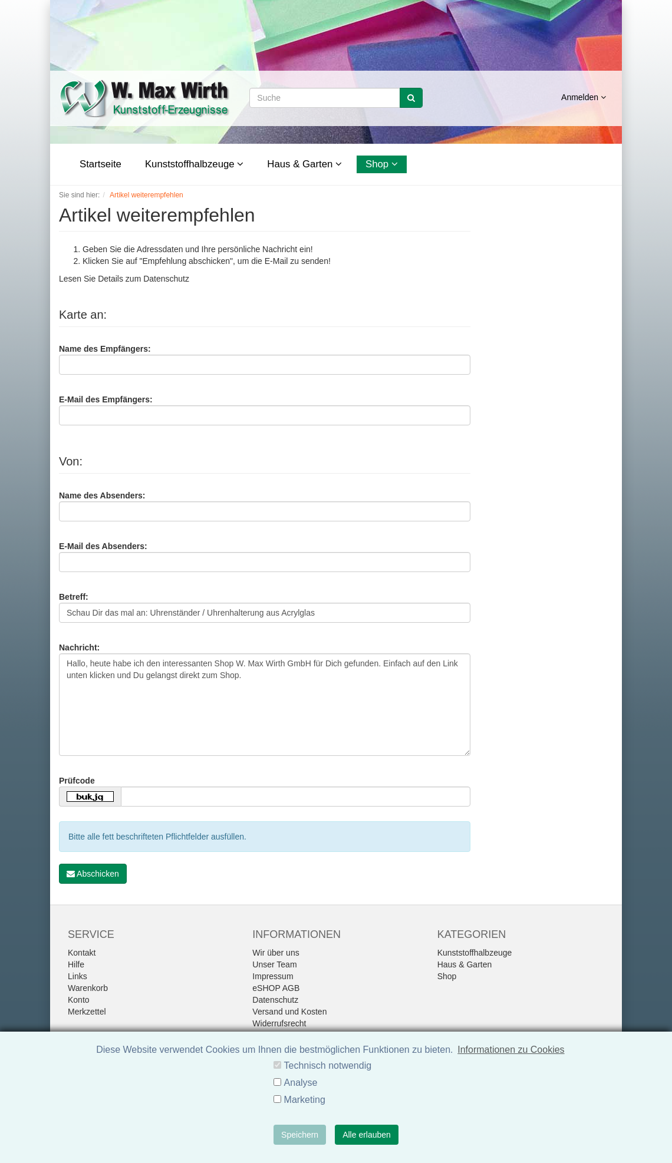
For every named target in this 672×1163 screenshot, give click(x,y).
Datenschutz (166, 278)
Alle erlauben (366, 1134)
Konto (79, 1000)
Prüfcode (77, 780)
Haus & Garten (304, 164)
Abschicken (93, 873)
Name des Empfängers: (105, 348)
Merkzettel (87, 1011)
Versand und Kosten (289, 1011)
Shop (381, 164)
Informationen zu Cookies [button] (510, 1050)
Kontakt (81, 952)
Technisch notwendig (328, 1065)
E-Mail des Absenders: (103, 546)
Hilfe (76, 964)
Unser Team (274, 964)
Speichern (299, 1134)
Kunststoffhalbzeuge (194, 164)
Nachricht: (79, 647)
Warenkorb (88, 988)
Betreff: (73, 597)
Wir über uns (275, 952)
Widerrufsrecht (279, 1023)
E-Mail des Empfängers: (106, 399)
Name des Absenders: (102, 495)
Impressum (272, 976)
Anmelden (583, 97)
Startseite (100, 164)
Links (77, 976)
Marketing (304, 1100)
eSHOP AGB (275, 988)
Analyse (301, 1083)
